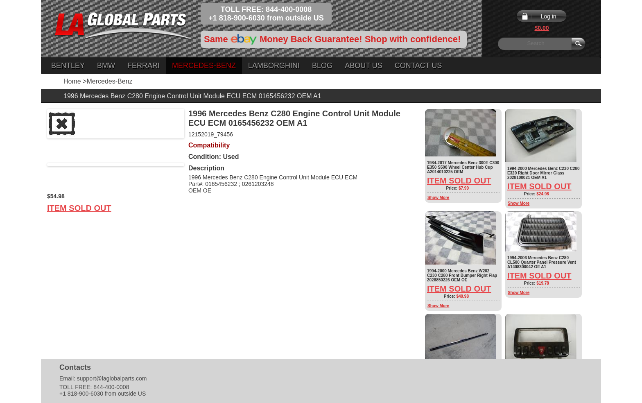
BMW (106, 65)
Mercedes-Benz (204, 65)
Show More (438, 197)
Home (72, 81)
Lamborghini (274, 65)
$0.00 (541, 28)
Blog (322, 65)
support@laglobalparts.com (112, 378)
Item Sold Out (79, 208)
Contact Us (418, 65)
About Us (363, 65)
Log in (548, 16)
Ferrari (143, 65)
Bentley (68, 65)
